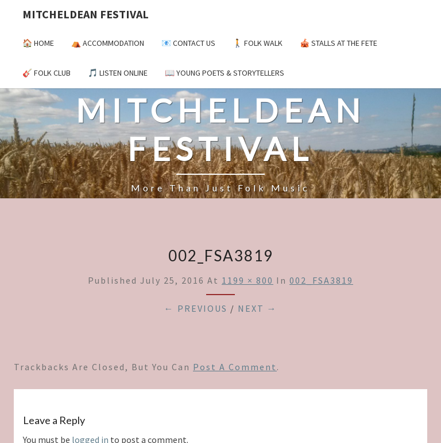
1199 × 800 (247, 280)
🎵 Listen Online (118, 73)
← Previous (195, 308)
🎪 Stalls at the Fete (338, 43)
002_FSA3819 (321, 280)
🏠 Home (38, 43)
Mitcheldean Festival (85, 14)
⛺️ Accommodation (107, 43)
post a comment (235, 367)
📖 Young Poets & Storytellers (224, 73)
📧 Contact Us (188, 43)
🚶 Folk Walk (258, 43)
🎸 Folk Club (46, 73)
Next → (257, 308)
